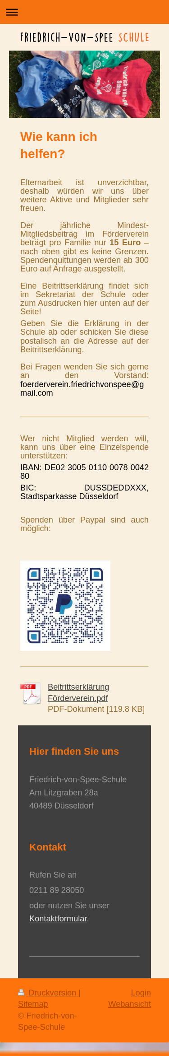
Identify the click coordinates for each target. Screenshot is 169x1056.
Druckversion (48, 992)
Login (141, 992)
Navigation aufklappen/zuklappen (84, 12)
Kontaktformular (58, 918)
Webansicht (129, 1004)
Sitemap (33, 1004)
